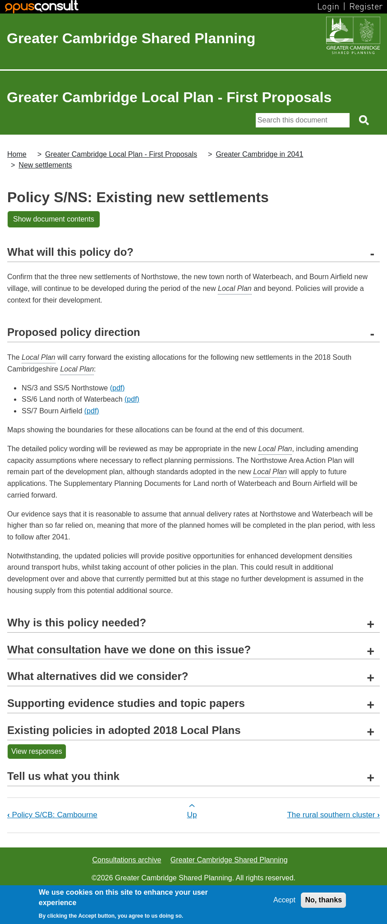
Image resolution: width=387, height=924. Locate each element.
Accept (284, 900)
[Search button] (364, 120)
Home (17, 154)
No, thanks (323, 900)
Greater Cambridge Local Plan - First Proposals (121, 154)
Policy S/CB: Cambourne (52, 814)
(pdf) (117, 388)
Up (192, 814)
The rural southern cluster (333, 814)
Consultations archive (126, 860)
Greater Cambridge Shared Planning (131, 38)
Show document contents (53, 219)
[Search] (303, 120)
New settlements (45, 165)
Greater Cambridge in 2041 (259, 154)
